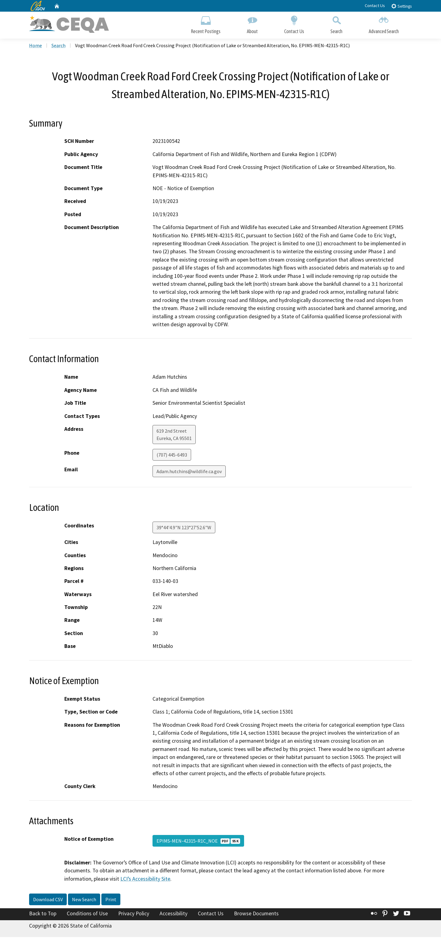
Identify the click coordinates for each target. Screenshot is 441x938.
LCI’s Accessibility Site (145, 879)
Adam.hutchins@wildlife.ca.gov (189, 472)
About (252, 23)
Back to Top (42, 914)
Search (336, 23)
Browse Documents (256, 914)
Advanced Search (383, 23)
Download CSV (48, 900)
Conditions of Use (87, 914)
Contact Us (375, 5)
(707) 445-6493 (171, 456)
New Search (84, 900)
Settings (401, 6)
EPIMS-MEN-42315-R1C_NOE (198, 842)
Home (35, 46)
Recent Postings (205, 23)
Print (110, 900)
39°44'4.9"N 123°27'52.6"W (183, 528)
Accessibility (173, 914)
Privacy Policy (133, 914)
